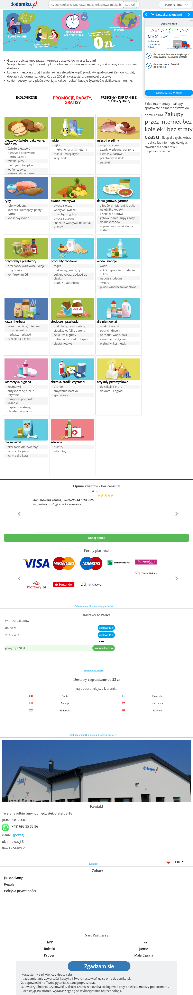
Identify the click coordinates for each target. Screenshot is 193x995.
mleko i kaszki (109, 326)
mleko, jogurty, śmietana (70, 150)
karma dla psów (18, 451)
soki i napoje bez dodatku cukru (117, 272)
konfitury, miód (18, 275)
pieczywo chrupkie (20, 166)
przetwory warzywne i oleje (26, 266)
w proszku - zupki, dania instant (116, 228)
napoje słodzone (111, 279)
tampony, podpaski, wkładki (21, 401)
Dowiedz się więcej (169, 93)
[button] (18, 522)
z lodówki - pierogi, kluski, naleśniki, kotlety (117, 208)
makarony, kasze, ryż (68, 270)
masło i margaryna (66, 154)
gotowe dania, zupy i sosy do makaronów (117, 220)
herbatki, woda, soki (113, 335)
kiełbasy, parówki (111, 154)
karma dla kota (18, 456)
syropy (104, 283)
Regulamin (12, 884)
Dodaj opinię (96, 538)
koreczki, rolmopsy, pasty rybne (25, 212)
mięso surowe (109, 145)
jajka (57, 145)
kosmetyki (14, 387)
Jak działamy (13, 878)
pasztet (105, 163)
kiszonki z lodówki (112, 214)
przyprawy (15, 270)
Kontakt (93, 863)
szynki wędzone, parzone (117, 150)
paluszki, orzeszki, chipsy (71, 339)
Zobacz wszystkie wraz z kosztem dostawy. (93, 735)
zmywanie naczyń (66, 391)
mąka (57, 266)
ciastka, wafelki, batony (69, 331)
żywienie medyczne (113, 339)
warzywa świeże (65, 210)
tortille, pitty (16, 161)
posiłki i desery (110, 331)
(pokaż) (18, 835)
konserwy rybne (18, 218)
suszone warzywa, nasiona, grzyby (72, 225)
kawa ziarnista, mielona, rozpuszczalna (24, 328)
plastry (58, 447)
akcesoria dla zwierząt (23, 447)
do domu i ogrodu (112, 391)
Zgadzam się (99, 966)
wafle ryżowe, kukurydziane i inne (21, 172)
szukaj (130, 4)
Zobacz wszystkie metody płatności (93, 606)
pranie (58, 387)
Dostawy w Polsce (93, 670)
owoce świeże (63, 206)
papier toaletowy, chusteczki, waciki (20, 409)
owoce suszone (64, 219)
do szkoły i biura (111, 387)
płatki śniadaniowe (67, 283)
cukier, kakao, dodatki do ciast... (70, 277)
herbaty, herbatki (19, 335)
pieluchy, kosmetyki (113, 344)
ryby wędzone (17, 206)
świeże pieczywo (19, 149)
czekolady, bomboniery (69, 326)
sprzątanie (61, 395)
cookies (56, 974)
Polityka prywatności (20, 891)
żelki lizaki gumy (65, 335)
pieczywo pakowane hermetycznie (21, 155)
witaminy (60, 451)
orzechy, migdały (65, 214)
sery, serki (60, 158)
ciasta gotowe (63, 344)
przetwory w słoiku (113, 158)
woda (103, 266)
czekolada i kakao (19, 339)
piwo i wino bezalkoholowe (118, 287)
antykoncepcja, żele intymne (21, 393)
